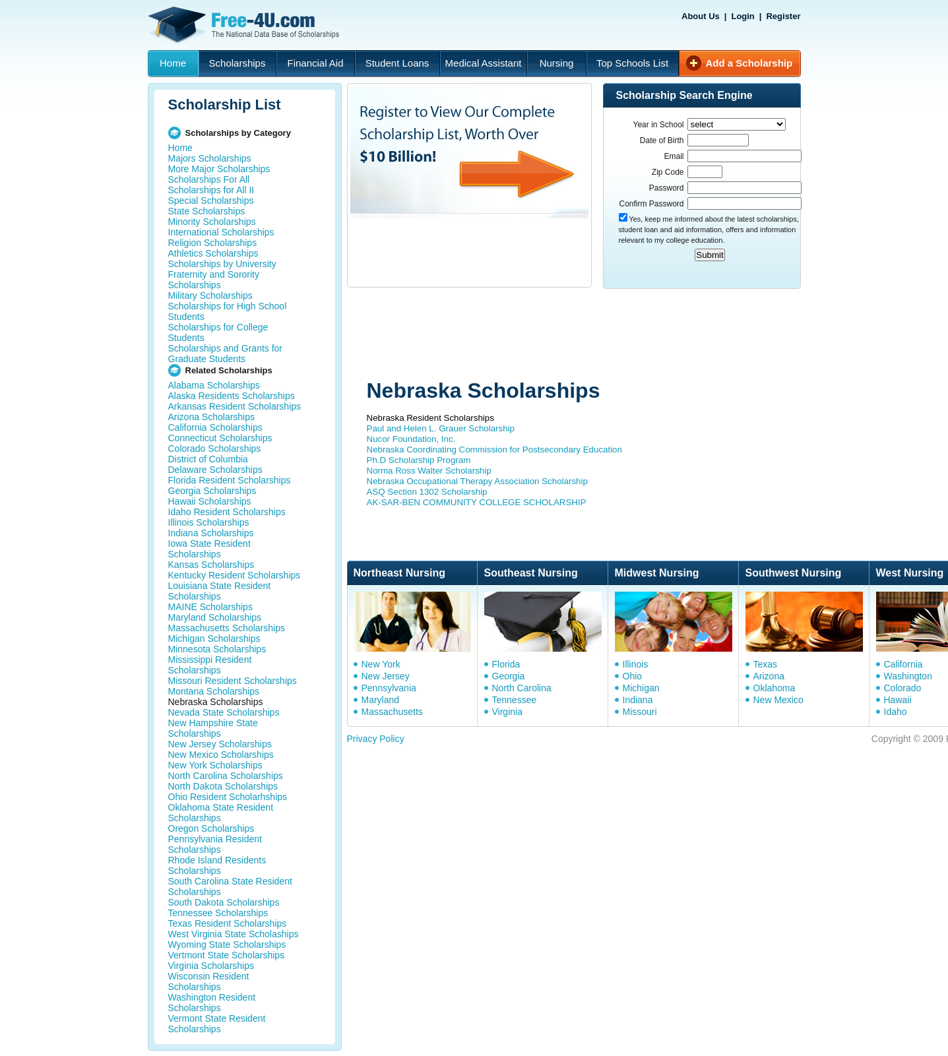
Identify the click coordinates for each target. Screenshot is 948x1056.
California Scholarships (215, 427)
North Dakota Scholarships (223, 786)
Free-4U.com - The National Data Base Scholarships (245, 25)
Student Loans (397, 63)
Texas (765, 664)
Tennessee (514, 700)
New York (381, 664)
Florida (506, 664)
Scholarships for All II (211, 190)
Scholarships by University (222, 264)
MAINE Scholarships (210, 607)
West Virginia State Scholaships (233, 934)
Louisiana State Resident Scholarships (219, 591)
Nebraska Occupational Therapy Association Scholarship (477, 481)
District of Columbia (208, 459)
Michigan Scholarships (214, 638)
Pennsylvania (389, 688)
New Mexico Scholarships (221, 754)
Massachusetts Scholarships (226, 628)
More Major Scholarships (219, 169)
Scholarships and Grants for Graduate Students (225, 353)
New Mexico (778, 700)
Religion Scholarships (212, 242)
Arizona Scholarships (211, 417)
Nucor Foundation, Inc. (411, 439)
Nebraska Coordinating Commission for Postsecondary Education (494, 449)
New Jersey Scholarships (220, 744)
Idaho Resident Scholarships (227, 512)
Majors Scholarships (209, 158)
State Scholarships (206, 211)
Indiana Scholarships (211, 533)
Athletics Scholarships (213, 253)
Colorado (903, 688)
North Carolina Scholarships (225, 775)
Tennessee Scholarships (218, 913)
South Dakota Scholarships (224, 902)
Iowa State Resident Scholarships (209, 548)
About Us (700, 16)
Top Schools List (632, 63)
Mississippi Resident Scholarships (210, 664)
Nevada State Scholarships (224, 712)
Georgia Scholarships (212, 490)
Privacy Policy (375, 738)
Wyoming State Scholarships (227, 944)
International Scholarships (221, 232)
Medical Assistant (483, 63)
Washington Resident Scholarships (212, 1002)
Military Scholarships (210, 295)
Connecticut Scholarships (220, 438)
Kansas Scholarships (211, 564)
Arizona (768, 676)
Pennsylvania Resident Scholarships (215, 844)
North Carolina (522, 688)
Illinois (635, 664)
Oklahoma (774, 688)
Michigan (641, 688)
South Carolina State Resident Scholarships (230, 886)
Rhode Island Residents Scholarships (217, 865)
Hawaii (898, 700)
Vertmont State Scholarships (226, 955)
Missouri (640, 711)
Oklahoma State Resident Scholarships (221, 812)
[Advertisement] (597, 335)
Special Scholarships (211, 200)
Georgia (508, 676)
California (903, 664)
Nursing (557, 63)
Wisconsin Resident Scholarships (208, 981)
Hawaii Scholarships (209, 501)
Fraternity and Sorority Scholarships (214, 279)
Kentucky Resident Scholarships (234, 575)
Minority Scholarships (212, 221)
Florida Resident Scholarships (229, 480)
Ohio (633, 676)
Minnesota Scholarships (217, 649)
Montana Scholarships (214, 691)
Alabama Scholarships (214, 385)
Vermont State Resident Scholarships (217, 1023)
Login (742, 16)
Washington (908, 676)
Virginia (507, 711)
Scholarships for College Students (218, 332)
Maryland (381, 700)
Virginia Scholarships (211, 965)
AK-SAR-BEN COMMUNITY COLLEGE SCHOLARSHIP (476, 502)
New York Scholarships (215, 765)
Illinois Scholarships (208, 522)
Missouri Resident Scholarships (232, 680)
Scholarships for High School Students (227, 311)
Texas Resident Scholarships (227, 923)
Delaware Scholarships (215, 469)
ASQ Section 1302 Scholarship (427, 492)
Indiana (638, 700)
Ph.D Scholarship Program (419, 460)
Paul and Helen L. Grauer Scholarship (441, 428)
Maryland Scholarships (215, 617)
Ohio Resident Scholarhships (228, 797)
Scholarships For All (209, 179)
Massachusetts (392, 711)
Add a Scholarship (749, 63)
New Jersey (386, 676)
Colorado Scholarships (214, 448)
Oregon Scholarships (211, 828)
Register (783, 16)
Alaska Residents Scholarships (231, 395)
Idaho (895, 711)
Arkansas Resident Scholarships (234, 406)
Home (173, 63)
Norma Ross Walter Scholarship (429, 471)
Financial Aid (315, 63)
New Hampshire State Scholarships (213, 728)
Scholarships (237, 63)
